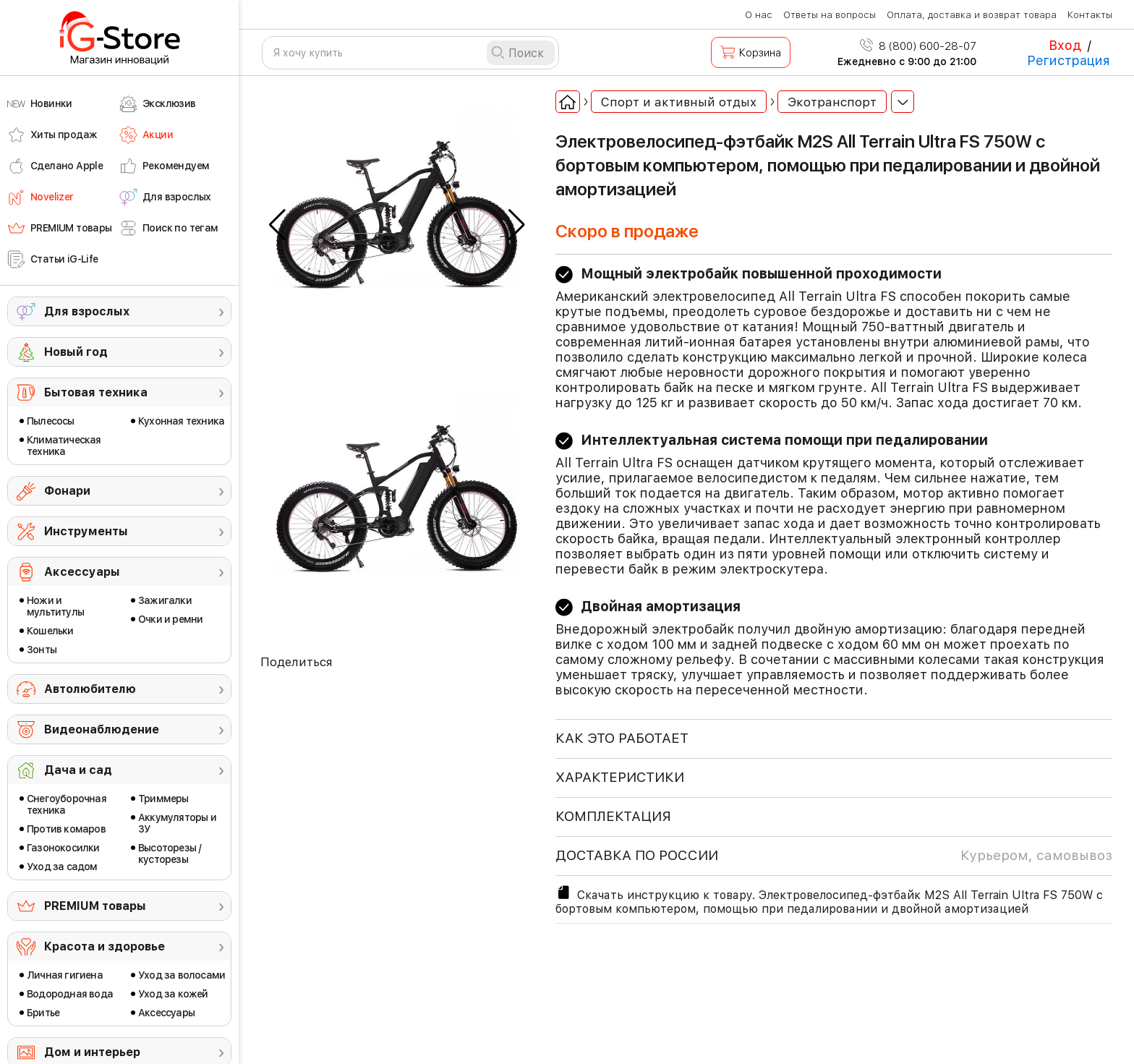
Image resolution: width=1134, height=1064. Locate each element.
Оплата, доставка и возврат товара (972, 14)
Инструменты (86, 531)
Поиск (526, 53)
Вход (1065, 45)
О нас (758, 14)
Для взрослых (86, 311)
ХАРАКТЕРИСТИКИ (619, 777)
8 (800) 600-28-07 (918, 46)
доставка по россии (833, 855)
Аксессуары (82, 572)
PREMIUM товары (95, 906)
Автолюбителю (90, 689)
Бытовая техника (96, 392)
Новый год (76, 352)
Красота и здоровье (104, 946)
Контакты (1089, 14)
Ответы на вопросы (829, 14)
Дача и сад (78, 770)
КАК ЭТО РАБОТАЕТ (621, 738)
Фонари (67, 491)
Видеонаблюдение (101, 729)
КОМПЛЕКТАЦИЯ (613, 816)
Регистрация (1068, 60)
